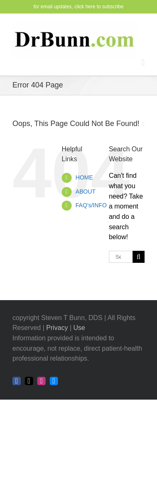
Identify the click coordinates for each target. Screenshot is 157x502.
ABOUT (85, 191)
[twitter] (29, 381)
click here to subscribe (99, 7)
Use (79, 327)
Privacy (57, 327)
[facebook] (16, 381)
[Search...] (121, 257)
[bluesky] (54, 381)
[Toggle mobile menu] (143, 62)
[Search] (139, 257)
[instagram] (41, 381)
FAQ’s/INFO (90, 205)
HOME (84, 177)
